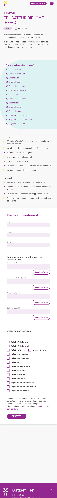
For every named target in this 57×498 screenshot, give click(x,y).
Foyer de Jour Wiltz (20, 391)
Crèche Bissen (39, 350)
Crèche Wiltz (16, 362)
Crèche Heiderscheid (20, 354)
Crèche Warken (18, 350)
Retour (10, 13)
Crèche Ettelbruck (19, 342)
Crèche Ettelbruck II (20, 346)
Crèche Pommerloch (20, 358)
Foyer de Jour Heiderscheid (23, 387)
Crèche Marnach (18, 370)
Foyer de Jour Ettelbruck (22, 383)
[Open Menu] (52, 3)
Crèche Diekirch (18, 374)
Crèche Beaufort (19, 379)
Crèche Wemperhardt (21, 366)
